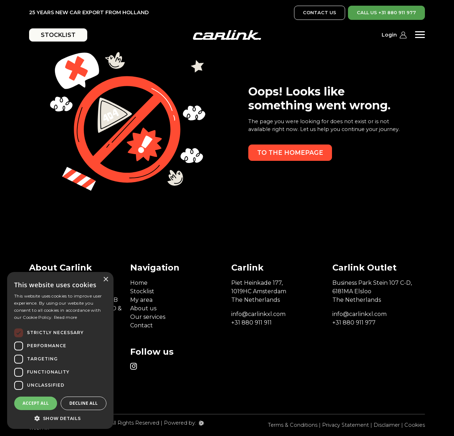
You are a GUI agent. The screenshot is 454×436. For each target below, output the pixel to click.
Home (139, 282)
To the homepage (290, 152)
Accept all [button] (36, 403)
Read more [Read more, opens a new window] (65, 317)
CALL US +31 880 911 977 (386, 12)
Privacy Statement (345, 425)
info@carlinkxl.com (258, 314)
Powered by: (180, 423)
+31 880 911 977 (354, 322)
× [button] (105, 279)
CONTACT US (319, 12)
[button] (60, 418)
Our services (147, 317)
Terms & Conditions (292, 425)
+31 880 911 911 (251, 322)
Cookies (414, 425)
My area (141, 299)
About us (143, 308)
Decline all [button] (84, 403)
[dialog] (60, 350)
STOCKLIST (58, 35)
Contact (141, 325)
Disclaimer (386, 425)
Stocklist (142, 291)
